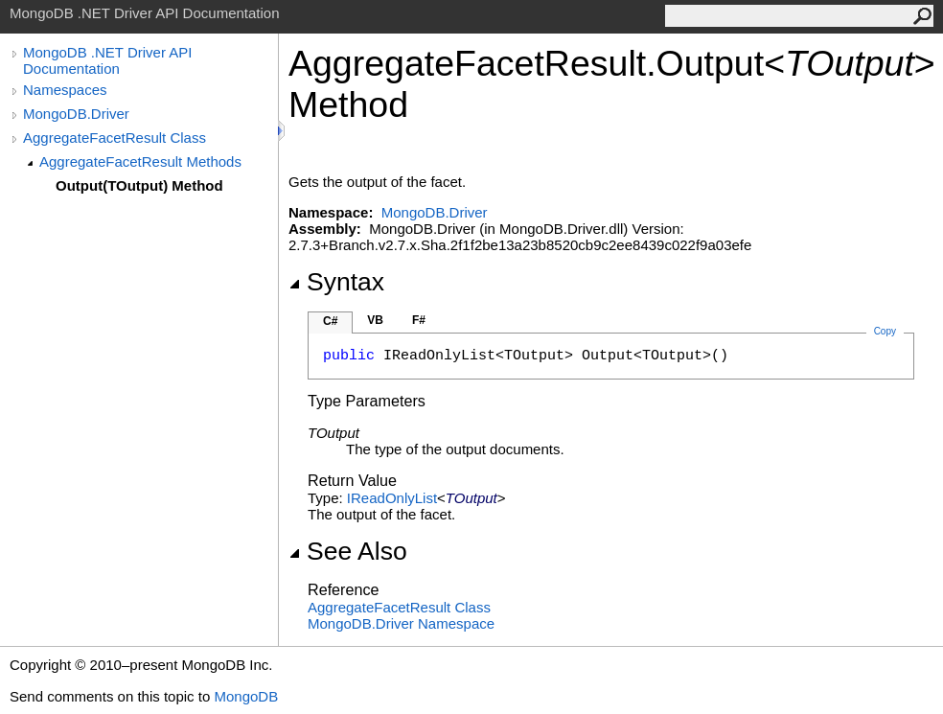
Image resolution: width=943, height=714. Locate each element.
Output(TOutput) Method (139, 185)
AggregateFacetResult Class (114, 137)
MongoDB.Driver (76, 113)
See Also (347, 551)
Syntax (336, 281)
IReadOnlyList (392, 498)
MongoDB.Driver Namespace (401, 623)
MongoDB (246, 696)
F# (419, 320)
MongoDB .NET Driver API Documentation (107, 60)
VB (375, 320)
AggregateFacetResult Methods (140, 161)
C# (330, 321)
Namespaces (65, 89)
